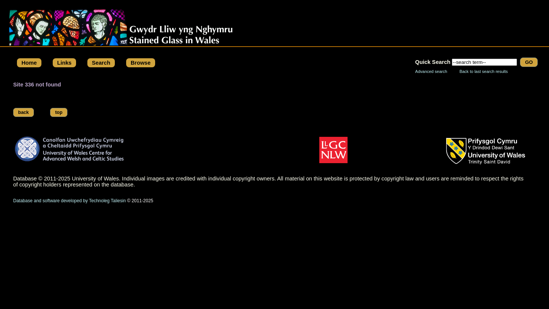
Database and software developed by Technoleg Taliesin (69, 200)
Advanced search (431, 71)
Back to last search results (483, 71)
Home (29, 63)
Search (101, 63)
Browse (141, 63)
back (23, 112)
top (58, 112)
